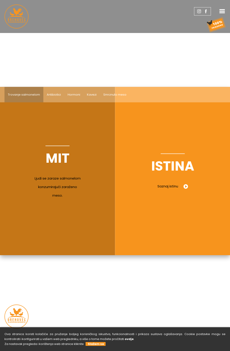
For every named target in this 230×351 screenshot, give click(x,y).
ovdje (129, 339)
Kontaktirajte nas (159, 309)
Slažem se (95, 344)
